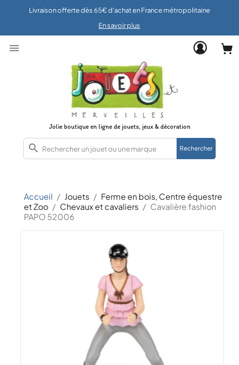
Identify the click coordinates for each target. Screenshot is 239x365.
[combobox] (119, 148)
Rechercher (196, 148)
